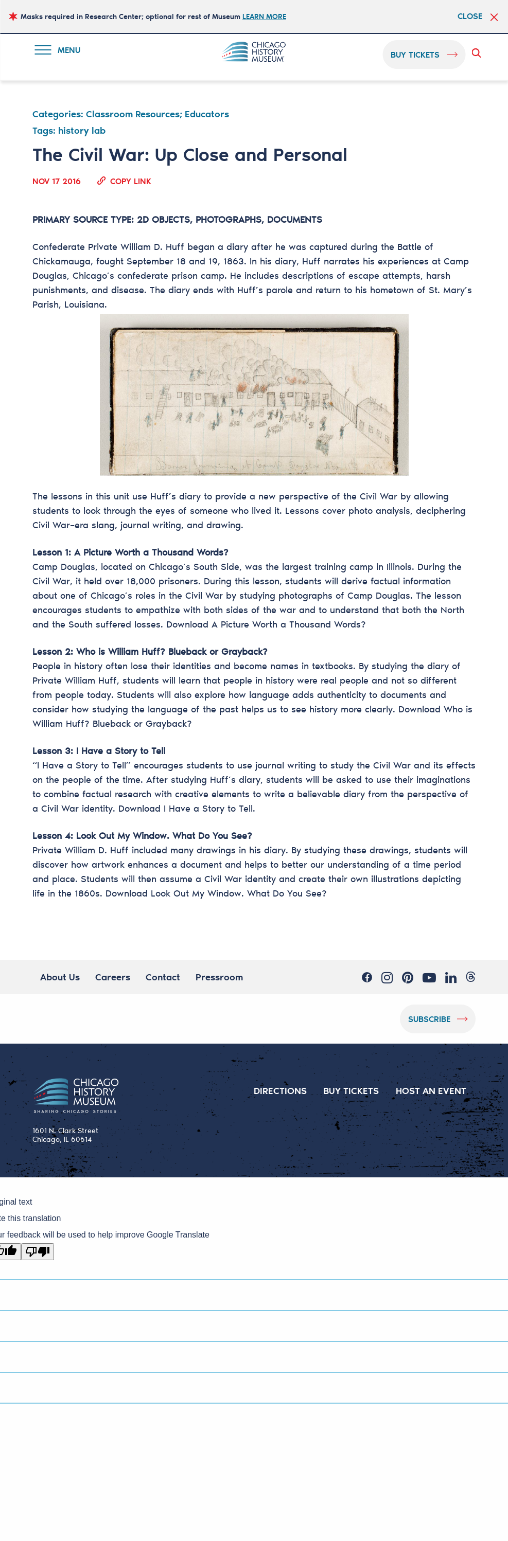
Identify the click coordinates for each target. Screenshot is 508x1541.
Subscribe (429, 1019)
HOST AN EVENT (431, 1090)
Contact (163, 976)
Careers (112, 976)
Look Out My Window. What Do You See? (239, 893)
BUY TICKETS (351, 1090)
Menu (59, 52)
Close (470, 16)
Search (478, 53)
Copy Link (130, 180)
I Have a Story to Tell (208, 808)
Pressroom (219, 976)
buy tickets (415, 54)
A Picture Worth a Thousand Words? (289, 624)
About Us (60, 976)
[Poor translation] (37, 1251)
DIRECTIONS (280, 1090)
